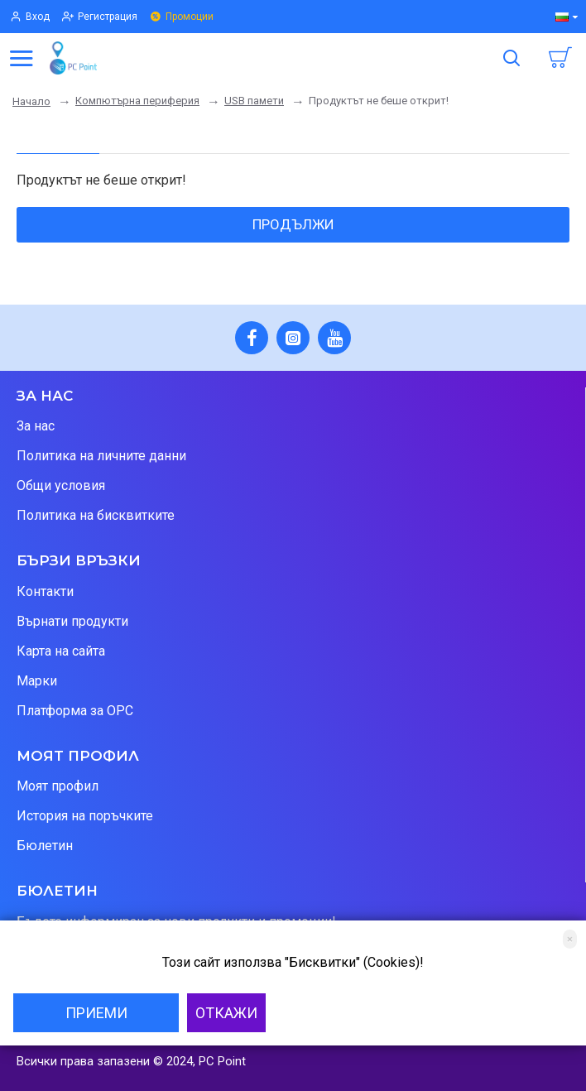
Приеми (96, 1012)
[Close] (570, 939)
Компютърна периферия (137, 100)
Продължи (293, 224)
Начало (31, 101)
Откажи (226, 1012)
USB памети (254, 100)
